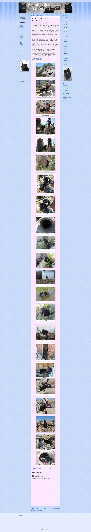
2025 (65, 19)
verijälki (21, 36)
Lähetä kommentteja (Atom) (37, 510)
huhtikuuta (65, 55)
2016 (65, 34)
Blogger (51, 529)
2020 (65, 27)
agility (21, 38)
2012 (65, 62)
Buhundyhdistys (65, 85)
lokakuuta (65, 44)
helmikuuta (65, 58)
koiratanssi (21, 26)
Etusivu (45, 508)
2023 (65, 22)
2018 (65, 31)
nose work (21, 37)
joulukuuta (65, 41)
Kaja (21, 43)
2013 (65, 39)
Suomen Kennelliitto (66, 93)
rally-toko (21, 27)
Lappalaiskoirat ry (65, 88)
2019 (65, 29)
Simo (21, 49)
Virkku (64, 100)
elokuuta (65, 48)
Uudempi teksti (34, 508)
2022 (65, 24)
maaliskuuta (66, 56)
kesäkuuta (65, 51)
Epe (20, 32)
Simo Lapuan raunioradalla (37, 59)
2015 (65, 36)
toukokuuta (65, 53)
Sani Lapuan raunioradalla (37, 58)
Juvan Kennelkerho (66, 87)
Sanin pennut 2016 (23, 54)
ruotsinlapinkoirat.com (66, 91)
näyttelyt (21, 25)
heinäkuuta (65, 49)
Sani (21, 24)
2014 (65, 38)
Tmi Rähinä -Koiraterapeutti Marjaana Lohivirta (67, 97)
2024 (65, 20)
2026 (65, 17)
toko (20, 28)
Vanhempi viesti (56, 508)
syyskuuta (65, 46)
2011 (65, 64)
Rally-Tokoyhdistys (66, 90)
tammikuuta (66, 60)
